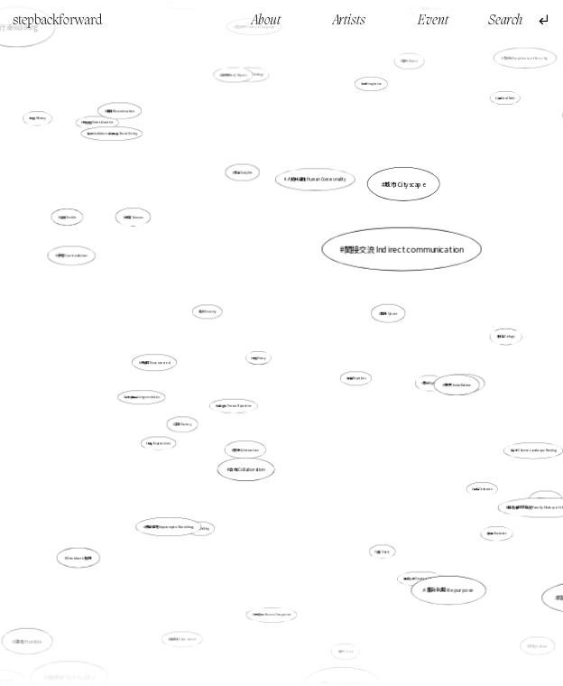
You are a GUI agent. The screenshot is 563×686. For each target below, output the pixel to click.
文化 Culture (538, 645)
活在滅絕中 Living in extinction (143, 397)
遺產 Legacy (383, 551)
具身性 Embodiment (185, 631)
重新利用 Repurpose (436, 570)
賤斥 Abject (410, 62)
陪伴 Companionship (521, 544)
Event (433, 21)
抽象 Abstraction (251, 433)
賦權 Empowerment (159, 443)
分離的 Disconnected (155, 362)
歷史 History (259, 358)
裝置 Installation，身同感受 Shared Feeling (128, 153)
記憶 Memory (69, 147)
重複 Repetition (355, 378)
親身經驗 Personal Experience (234, 405)
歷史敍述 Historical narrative (98, 123)
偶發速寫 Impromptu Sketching (171, 524)
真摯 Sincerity (208, 312)
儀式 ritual (345, 648)
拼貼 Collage (505, 337)
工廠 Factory (183, 424)
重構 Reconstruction (127, 120)
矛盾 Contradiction (76, 257)
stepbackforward (58, 21)
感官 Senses (134, 217)
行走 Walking (203, 523)
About (266, 21)
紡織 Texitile (79, 223)
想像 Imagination (372, 85)
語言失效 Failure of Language (259, 63)
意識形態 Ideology (257, 113)
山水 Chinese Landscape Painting (525, 447)
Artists (349, 21)
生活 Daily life (243, 173)
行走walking (80, 100)
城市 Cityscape (404, 185)
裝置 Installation (441, 381)
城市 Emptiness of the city (519, 66)
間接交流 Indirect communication (395, 255)
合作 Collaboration (248, 463)
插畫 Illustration (470, 509)
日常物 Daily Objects (233, 75)
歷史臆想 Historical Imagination (272, 614)
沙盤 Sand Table (503, 100)
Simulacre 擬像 (89, 548)
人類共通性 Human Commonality (313, 194)
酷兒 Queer (389, 313)
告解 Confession (456, 469)
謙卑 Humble (35, 633)
